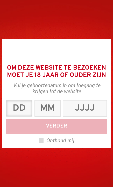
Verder (56, 126)
